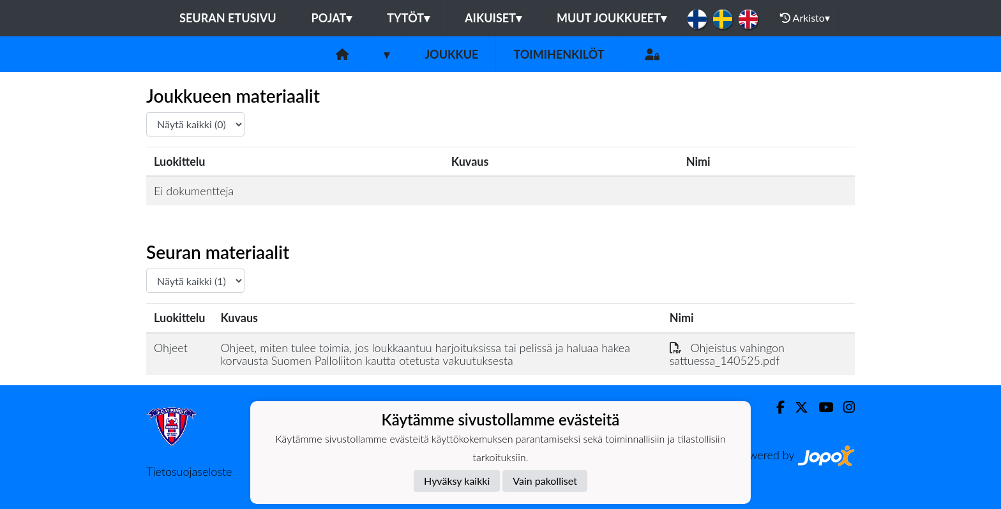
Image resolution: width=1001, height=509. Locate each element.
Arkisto (805, 18)
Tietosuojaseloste (189, 471)
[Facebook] (775, 407)
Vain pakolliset (545, 481)
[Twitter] (796, 407)
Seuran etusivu (227, 18)
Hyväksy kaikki (457, 481)
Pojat (332, 18)
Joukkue (451, 54)
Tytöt (408, 18)
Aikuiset (493, 18)
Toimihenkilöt (558, 54)
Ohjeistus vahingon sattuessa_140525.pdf (727, 354)
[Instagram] (844, 407)
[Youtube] (820, 407)
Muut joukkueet (611, 18)
